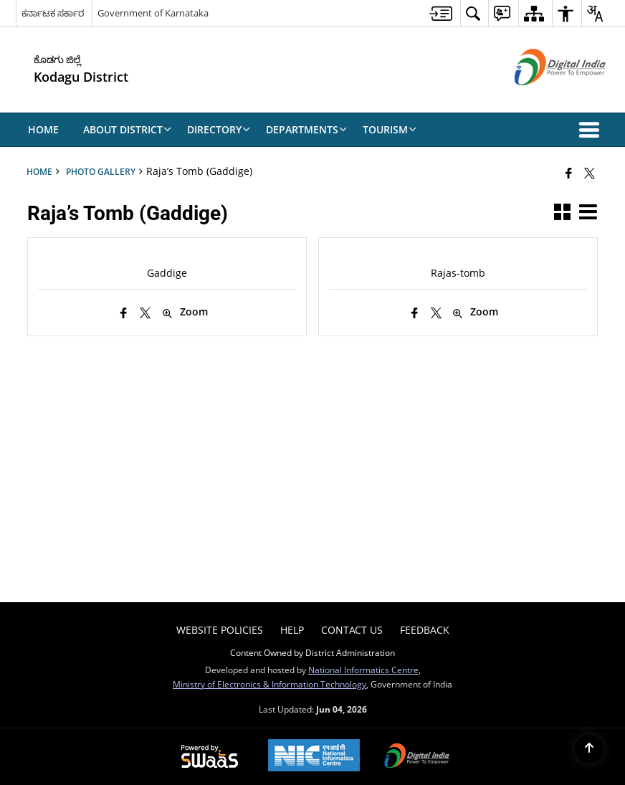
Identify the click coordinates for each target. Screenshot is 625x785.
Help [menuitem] (292, 630)
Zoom (185, 312)
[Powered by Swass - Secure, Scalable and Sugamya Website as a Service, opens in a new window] (209, 757)
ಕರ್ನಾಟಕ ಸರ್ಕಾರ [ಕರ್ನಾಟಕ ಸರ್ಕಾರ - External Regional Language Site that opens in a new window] (53, 12)
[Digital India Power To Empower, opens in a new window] (417, 757)
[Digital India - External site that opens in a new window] (542, 97)
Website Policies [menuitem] (219, 630)
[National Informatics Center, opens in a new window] (314, 756)
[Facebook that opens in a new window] (569, 173)
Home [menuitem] (43, 129)
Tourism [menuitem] (389, 129)
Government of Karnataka (153, 12)
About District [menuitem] (127, 129)
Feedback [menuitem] (424, 630)
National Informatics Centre (363, 669)
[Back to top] (589, 749)
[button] (592, 129)
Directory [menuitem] (218, 129)
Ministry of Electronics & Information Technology (269, 684)
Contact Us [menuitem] (352, 630)
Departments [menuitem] (306, 129)
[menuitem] (440, 13)
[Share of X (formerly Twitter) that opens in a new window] (589, 173)
